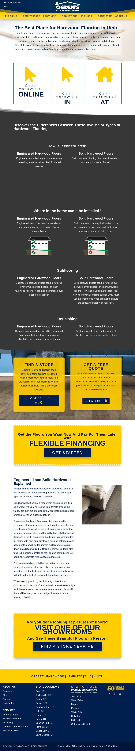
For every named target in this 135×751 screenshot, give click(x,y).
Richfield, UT (42, 727)
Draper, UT (41, 703)
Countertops (31, 16)
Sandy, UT (41, 699)
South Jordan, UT (45, 707)
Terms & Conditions (109, 746)
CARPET (37, 676)
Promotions (69, 16)
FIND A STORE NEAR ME (37, 400)
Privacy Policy (90, 746)
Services (86, 16)
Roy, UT (40, 691)
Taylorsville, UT (43, 695)
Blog (5, 695)
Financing (8, 722)
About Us (121, 16)
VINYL (98, 676)
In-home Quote (10, 714)
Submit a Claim (11, 730)
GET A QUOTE (94, 401)
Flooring (11, 16)
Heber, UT (41, 719)
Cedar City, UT (43, 731)
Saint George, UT (45, 735)
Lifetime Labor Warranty (15, 726)
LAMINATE (75, 676)
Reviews (7, 691)
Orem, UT (41, 715)
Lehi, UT (40, 711)
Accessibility (64, 746)
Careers (7, 699)
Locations (49, 16)
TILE (88, 676)
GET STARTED (67, 453)
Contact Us (105, 16)
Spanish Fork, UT (45, 723)
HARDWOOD (55, 676)
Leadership (8, 703)
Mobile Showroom (12, 718)
